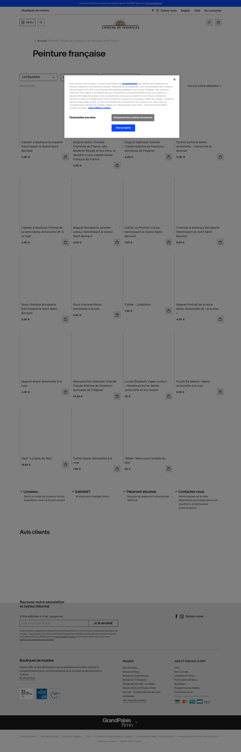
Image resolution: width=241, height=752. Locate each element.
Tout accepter (123, 128)
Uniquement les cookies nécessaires (133, 117)
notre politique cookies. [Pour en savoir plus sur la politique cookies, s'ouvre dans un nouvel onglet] (99, 108)
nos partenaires (129, 84)
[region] (121, 106)
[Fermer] (174, 79)
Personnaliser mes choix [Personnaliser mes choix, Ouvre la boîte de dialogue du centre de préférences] (83, 117)
